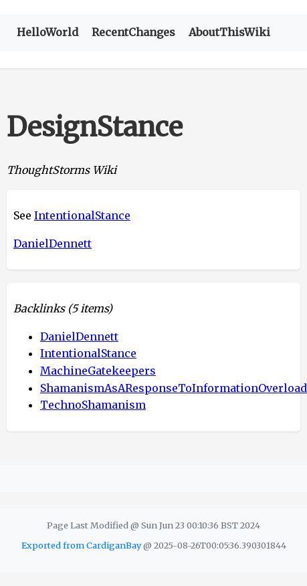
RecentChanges (133, 32)
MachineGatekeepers (98, 370)
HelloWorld (47, 32)
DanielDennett (52, 243)
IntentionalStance (82, 215)
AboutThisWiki (229, 32)
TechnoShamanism (93, 404)
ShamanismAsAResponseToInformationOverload (173, 388)
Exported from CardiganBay (81, 545)
